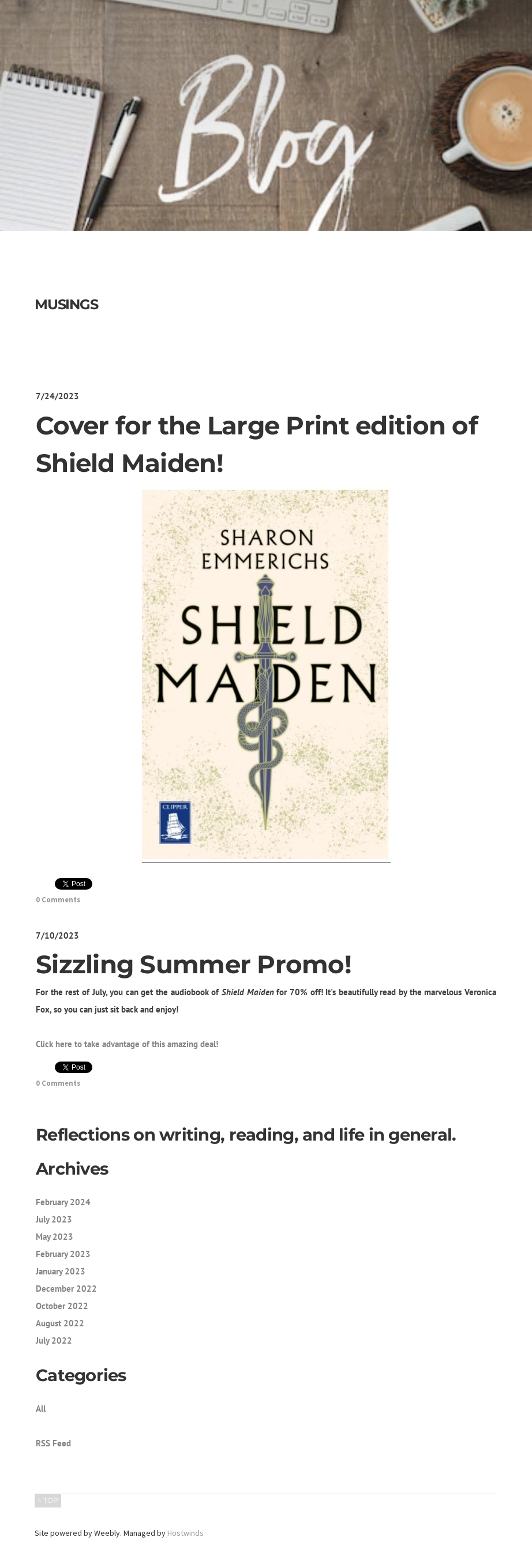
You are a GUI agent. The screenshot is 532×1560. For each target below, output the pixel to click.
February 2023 (63, 1253)
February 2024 (63, 1202)
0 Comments (58, 899)
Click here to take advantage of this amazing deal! (127, 1043)
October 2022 (62, 1305)
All (41, 1408)
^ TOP (48, 1500)
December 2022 (66, 1288)
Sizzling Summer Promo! (193, 964)
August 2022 (60, 1323)
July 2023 (54, 1219)
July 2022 (54, 1340)
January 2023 (60, 1271)
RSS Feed (53, 1443)
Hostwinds (185, 1533)
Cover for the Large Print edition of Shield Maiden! (257, 444)
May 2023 (54, 1236)
